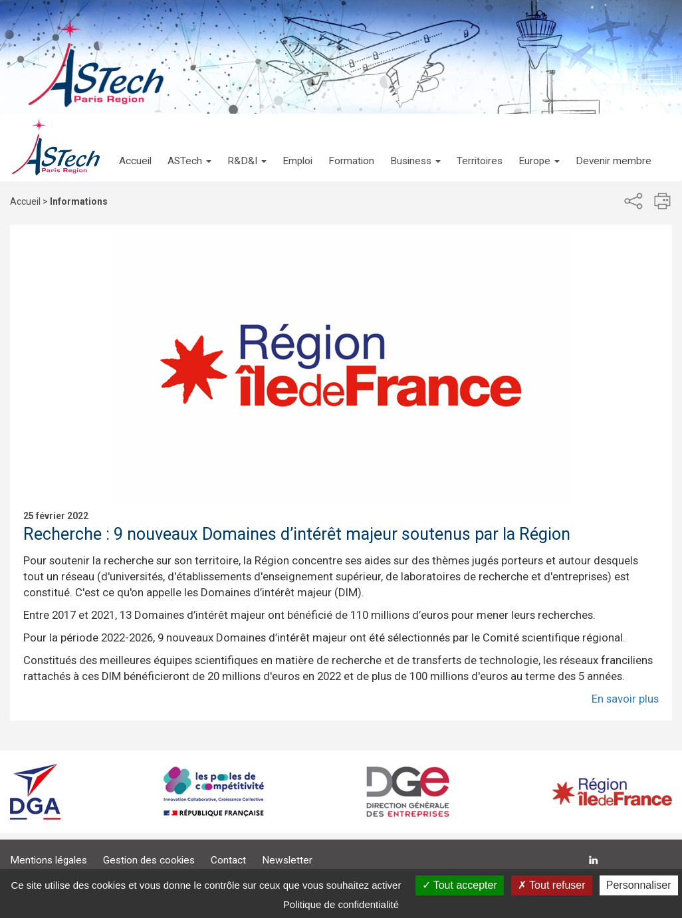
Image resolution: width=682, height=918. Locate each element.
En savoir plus (625, 698)
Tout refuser (552, 885)
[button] (189, 147)
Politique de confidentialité (341, 904)
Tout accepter (459, 885)
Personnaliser (638, 885)
